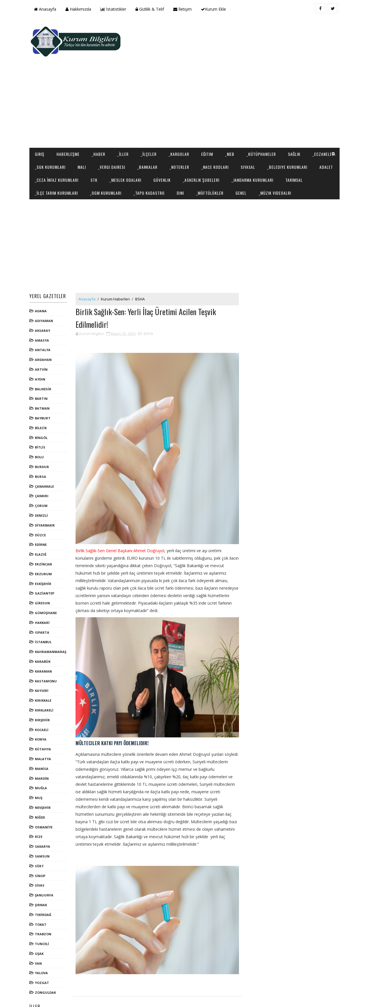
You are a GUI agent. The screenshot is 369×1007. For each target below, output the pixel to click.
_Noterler (214, 130)
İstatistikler (114, 9)
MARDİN (43, 754)
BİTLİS (41, 423)
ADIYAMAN (45, 297)
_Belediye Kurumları (56, 143)
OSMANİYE (44, 803)
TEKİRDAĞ (44, 891)
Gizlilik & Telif (150, 9)
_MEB (230, 117)
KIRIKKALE (44, 677)
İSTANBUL (44, 618)
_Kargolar (180, 117)
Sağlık (295, 117)
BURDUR (43, 443)
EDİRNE (42, 521)
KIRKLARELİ (45, 686)
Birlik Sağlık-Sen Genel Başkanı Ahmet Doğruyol (120, 527)
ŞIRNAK (42, 881)
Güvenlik (240, 143)
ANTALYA (43, 326)
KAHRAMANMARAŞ (51, 628)
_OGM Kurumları (190, 156)
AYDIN (41, 355)
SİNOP (41, 852)
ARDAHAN (44, 336)
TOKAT (41, 900)
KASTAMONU (47, 657)
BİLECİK (42, 404)
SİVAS (40, 862)
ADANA (42, 287)
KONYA (41, 715)
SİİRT (40, 842)
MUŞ (39, 774)
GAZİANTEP (45, 569)
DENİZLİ (42, 492)
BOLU (40, 433)
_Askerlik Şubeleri (279, 143)
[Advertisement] (233, 65)
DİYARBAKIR (46, 501)
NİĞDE (41, 794)
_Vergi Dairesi (146, 130)
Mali (116, 130)
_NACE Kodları (249, 130)
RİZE (39, 813)
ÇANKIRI (42, 472)
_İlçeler (149, 117)
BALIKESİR (44, 365)
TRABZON (44, 910)
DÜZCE (41, 511)
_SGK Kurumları (84, 130)
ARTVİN (42, 346)
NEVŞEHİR (44, 784)
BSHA (141, 275)
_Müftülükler (294, 156)
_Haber (99, 117)
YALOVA (42, 949)
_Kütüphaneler (262, 117)
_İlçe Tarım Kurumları (140, 156)
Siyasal (282, 130)
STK (172, 143)
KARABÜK (43, 638)
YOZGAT (43, 959)
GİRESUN (43, 579)
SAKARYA (43, 823)
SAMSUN (43, 832)
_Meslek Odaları (204, 143)
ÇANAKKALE (45, 463)
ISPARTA (43, 608)
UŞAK (40, 930)
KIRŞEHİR (43, 696)
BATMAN (43, 385)
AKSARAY (43, 307)
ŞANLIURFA (45, 871)
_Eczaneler (46, 130)
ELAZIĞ (41, 531)
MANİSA (42, 745)
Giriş (40, 117)
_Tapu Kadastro (233, 156)
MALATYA (44, 735)
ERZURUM (44, 550)
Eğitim (208, 117)
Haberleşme (68, 117)
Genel (325, 156)
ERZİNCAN (44, 540)
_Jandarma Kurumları (57, 156)
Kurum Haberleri (116, 275)
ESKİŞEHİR (44, 560)
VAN (39, 940)
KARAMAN (44, 648)
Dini (264, 156)
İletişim (183, 9)
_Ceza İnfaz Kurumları (135, 143)
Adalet (94, 143)
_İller (123, 117)
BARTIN (42, 375)
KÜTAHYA (44, 725)
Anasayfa (46, 9)
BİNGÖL (42, 414)
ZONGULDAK (46, 969)
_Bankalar (182, 130)
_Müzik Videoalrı (52, 169)
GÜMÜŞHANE (47, 589)
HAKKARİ (43, 599)
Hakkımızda (79, 9)
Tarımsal (98, 156)
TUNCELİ (43, 920)
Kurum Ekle (214, 9)
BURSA (41, 453)
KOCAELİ (42, 706)
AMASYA (43, 317)
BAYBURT (43, 394)
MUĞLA (42, 764)
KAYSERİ (42, 667)
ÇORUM (42, 482)
